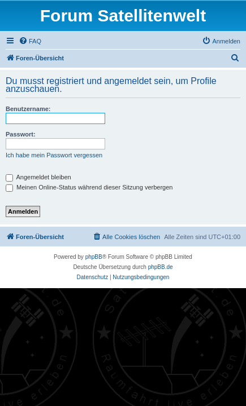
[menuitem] (30, 41)
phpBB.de (160, 267)
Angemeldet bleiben (38, 177)
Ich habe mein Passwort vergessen (54, 155)
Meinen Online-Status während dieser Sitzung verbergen (89, 187)
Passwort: (21, 134)
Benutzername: (28, 108)
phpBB (93, 257)
